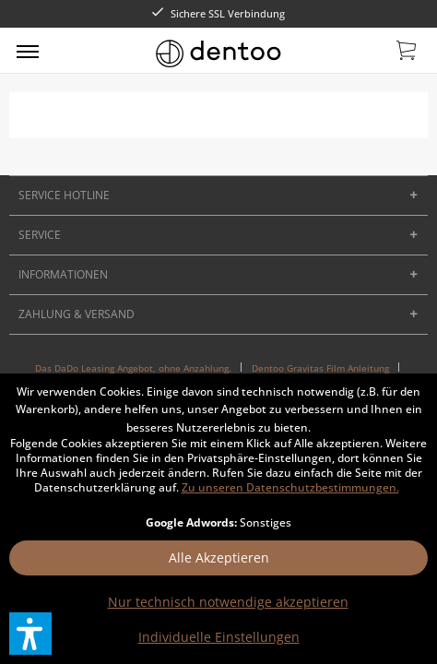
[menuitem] (27, 51)
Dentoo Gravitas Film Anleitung (320, 368)
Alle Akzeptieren (219, 557)
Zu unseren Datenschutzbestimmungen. (290, 487)
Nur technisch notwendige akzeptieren (228, 602)
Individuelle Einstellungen (219, 637)
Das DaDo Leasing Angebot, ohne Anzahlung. (133, 368)
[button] (30, 633)
